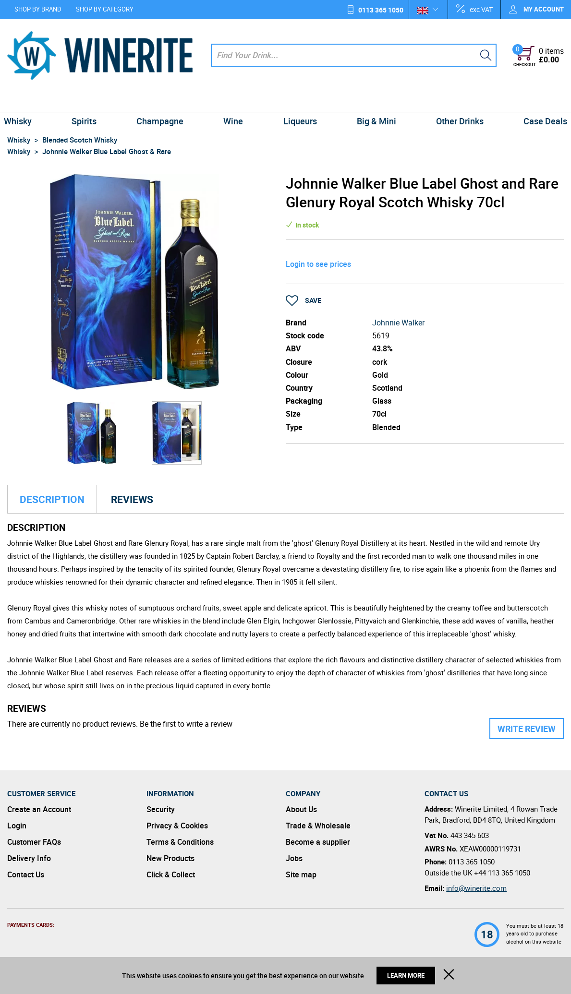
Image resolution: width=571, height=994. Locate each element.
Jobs (294, 858)
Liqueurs (299, 101)
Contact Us (25, 874)
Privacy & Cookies (177, 825)
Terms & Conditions (180, 842)
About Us (301, 809)
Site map (301, 874)
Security (160, 809)
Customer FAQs (34, 842)
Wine (234, 101)
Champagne (163, 101)
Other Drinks (454, 101)
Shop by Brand (37, 9)
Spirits (89, 101)
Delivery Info (29, 858)
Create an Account (39, 809)
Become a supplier (318, 842)
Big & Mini (373, 101)
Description (52, 499)
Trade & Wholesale (318, 825)
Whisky (25, 101)
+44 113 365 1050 (502, 872)
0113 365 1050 (380, 9)
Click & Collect (170, 874)
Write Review (527, 728)
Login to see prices (318, 264)
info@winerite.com (476, 888)
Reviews (132, 499)
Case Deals (538, 101)
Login (16, 825)
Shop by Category (105, 9)
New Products (170, 858)
